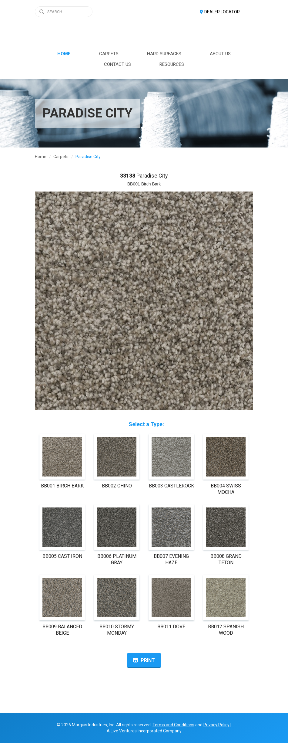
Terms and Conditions (173, 724)
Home (40, 156)
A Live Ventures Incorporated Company (144, 730)
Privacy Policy (216, 724)
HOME (64, 53)
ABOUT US (220, 53)
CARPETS (109, 53)
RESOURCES (171, 64)
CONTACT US (117, 64)
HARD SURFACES (164, 53)
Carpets (61, 156)
